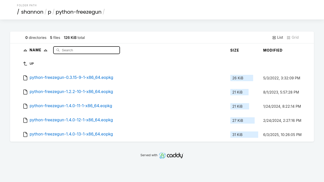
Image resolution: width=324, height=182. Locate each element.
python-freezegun (79, 11)
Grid (293, 37)
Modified (273, 50)
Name (40, 50)
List (277, 37)
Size (234, 50)
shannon (32, 11)
